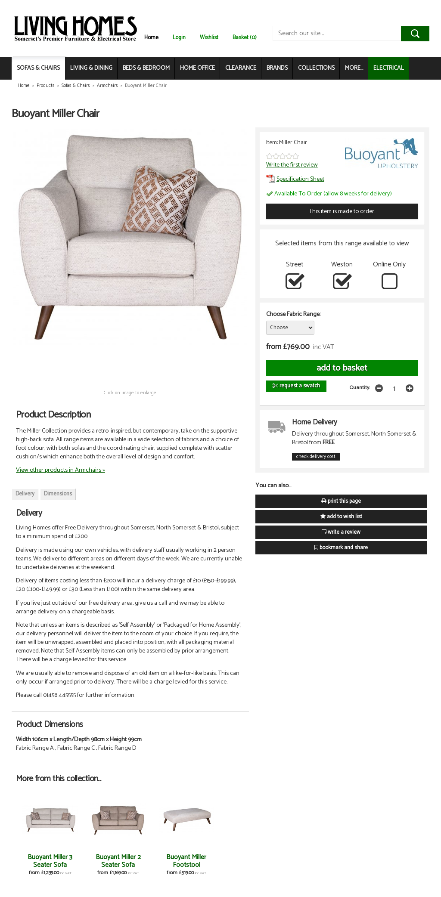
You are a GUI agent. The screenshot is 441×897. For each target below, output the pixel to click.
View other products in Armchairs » (60, 470)
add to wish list (341, 516)
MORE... (354, 68)
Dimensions (58, 493)
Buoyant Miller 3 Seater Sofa (50, 861)
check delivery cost (315, 457)
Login (179, 37)
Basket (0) (245, 37)
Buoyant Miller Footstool (186, 861)
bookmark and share (341, 547)
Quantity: (360, 388)
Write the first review (292, 165)
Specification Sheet (295, 179)
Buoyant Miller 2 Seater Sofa (118, 861)
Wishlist (209, 37)
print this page (341, 501)
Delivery (25, 493)
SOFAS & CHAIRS (38, 68)
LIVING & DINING (91, 68)
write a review (341, 532)
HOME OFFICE (197, 68)
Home (151, 37)
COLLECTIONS (316, 68)
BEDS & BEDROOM (146, 68)
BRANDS (277, 68)
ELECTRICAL (388, 68)
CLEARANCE (240, 68)
